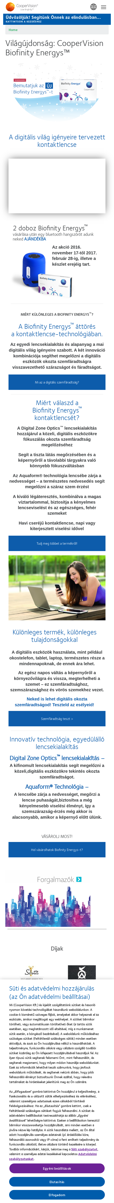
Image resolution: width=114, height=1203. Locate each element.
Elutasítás (57, 1181)
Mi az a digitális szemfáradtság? (57, 382)
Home (13, 29)
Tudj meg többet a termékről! (57, 543)
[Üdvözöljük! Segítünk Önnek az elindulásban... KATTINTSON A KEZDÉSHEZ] (57, 19)
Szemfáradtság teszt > (57, 718)
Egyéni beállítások (57, 1168)
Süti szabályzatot (84, 1149)
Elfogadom (57, 1194)
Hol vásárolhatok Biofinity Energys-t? (57, 849)
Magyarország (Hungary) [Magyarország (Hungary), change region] (93, 7)
